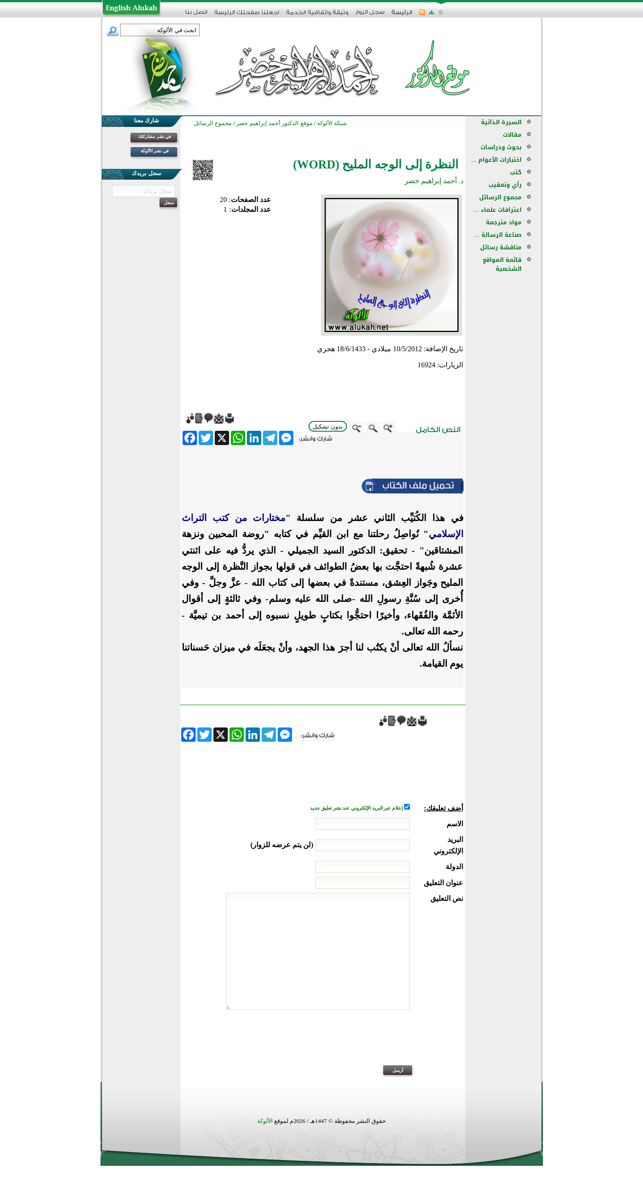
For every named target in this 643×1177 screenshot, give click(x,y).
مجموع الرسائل (500, 197)
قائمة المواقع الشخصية (502, 264)
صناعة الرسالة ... (498, 234)
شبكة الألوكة (332, 123)
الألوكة (265, 1121)
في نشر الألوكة (155, 150)
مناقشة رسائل (501, 247)
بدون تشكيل (328, 426)
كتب (516, 172)
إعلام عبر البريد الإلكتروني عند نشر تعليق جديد (357, 808)
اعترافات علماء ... (498, 209)
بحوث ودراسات (501, 147)
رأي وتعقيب (505, 184)
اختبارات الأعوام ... (496, 159)
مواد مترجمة (504, 222)
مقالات (512, 134)
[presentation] (395, 1043)
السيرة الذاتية (501, 122)
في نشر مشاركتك (154, 136)
